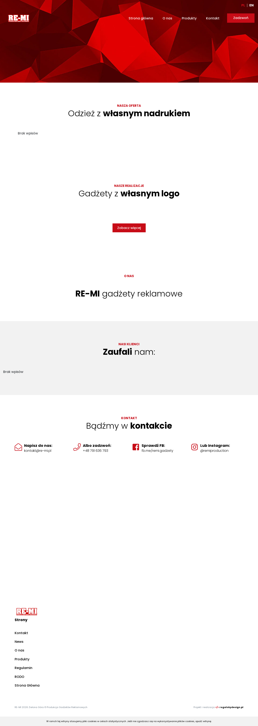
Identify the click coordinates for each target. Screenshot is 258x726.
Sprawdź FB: (153, 445)
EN (251, 5)
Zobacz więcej (129, 227)
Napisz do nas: (38, 445)
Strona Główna (27, 685)
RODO (19, 676)
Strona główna (141, 18)
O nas (167, 18)
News (19, 641)
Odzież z (129, 113)
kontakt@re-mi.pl (37, 450)
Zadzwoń (240, 17)
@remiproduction (214, 450)
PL (243, 5)
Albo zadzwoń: (97, 445)
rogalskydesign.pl (231, 707)
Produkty (189, 18)
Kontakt (212, 18)
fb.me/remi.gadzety (157, 450)
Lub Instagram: (215, 445)
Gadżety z (129, 193)
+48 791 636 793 (95, 450)
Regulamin (23, 668)
